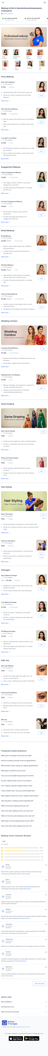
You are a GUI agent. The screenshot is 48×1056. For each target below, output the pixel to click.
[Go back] (3, 2)
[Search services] (44, 2)
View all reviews (40, 983)
